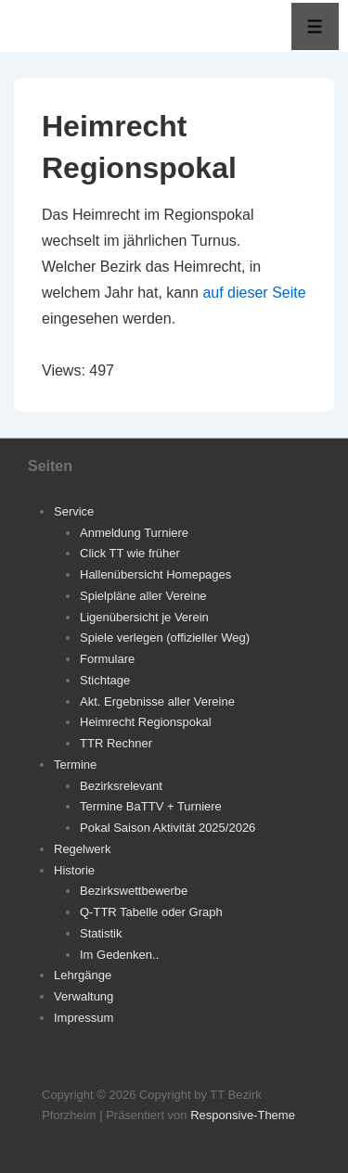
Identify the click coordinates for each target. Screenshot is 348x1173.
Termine (75, 764)
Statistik (101, 933)
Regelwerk (82, 849)
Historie (74, 870)
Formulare (107, 659)
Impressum (83, 1018)
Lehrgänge (82, 975)
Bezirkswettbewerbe (133, 891)
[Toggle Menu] (315, 26)
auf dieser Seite (253, 292)
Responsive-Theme (242, 1115)
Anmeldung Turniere (134, 533)
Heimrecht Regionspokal (146, 722)
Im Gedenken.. (119, 955)
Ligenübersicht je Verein (144, 617)
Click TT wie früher (130, 553)
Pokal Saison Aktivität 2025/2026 (167, 828)
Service (74, 511)
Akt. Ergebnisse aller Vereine (157, 701)
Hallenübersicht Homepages (155, 574)
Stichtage (105, 680)
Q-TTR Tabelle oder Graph (151, 912)
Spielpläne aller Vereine (143, 596)
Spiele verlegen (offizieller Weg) (165, 637)
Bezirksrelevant (121, 786)
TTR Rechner (116, 743)
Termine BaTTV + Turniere (151, 806)
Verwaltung (83, 996)
